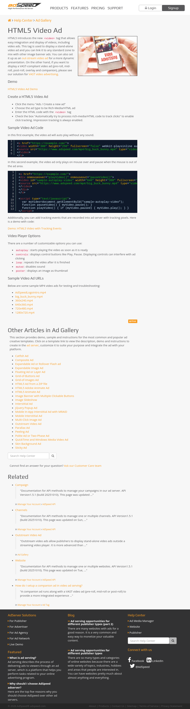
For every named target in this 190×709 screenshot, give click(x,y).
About (92, 706)
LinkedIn (155, 660)
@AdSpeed (140, 666)
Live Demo (16, 644)
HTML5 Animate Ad (27, 392)
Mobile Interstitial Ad (28, 416)
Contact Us (118, 706)
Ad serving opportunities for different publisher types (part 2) (90, 622)
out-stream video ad (35, 58)
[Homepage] (9, 20)
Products (59, 8)
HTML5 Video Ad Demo (23, 89)
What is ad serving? (22, 658)
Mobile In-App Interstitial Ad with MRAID (41, 411)
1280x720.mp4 (24, 312)
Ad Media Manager (142, 621)
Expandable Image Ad (29, 368)
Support (115, 8)
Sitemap (131, 706)
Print (132, 321)
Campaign (21, 485)
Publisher (136, 632)
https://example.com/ (48, 143)
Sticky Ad (21, 447)
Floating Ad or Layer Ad (30, 372)
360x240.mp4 (24, 300)
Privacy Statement (171, 706)
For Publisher (18, 621)
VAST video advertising (43, 74)
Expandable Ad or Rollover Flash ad (38, 364)
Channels (21, 510)
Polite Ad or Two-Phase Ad (32, 435)
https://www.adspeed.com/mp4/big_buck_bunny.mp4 (77, 149)
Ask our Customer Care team (82, 465)
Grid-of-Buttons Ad (27, 376)
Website (20, 560)
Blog (71, 615)
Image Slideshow (26, 400)
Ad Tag (45, 604)
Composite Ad (24, 360)
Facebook (136, 660)
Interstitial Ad (23, 403)
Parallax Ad (22, 427)
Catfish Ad (21, 356)
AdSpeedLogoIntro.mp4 (30, 292)
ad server (33, 345)
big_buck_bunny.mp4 (29, 296)
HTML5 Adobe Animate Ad (32, 388)
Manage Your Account (29, 504)
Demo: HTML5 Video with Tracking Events (34, 228)
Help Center (23, 20)
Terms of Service (148, 706)
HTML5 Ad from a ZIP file (31, 384)
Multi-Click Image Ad (28, 419)
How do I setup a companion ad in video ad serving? (48, 585)
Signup (173, 8)
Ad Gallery (43, 20)
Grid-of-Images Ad (27, 380)
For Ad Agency (18, 632)
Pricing (98, 8)
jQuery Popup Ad (26, 408)
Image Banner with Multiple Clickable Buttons (44, 396)
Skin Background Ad (28, 443)
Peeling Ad (22, 431)
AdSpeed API (48, 504)
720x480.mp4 (24, 308)
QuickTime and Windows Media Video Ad (41, 439)
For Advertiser (18, 626)
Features (79, 8)
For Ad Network (19, 638)
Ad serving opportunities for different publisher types (89, 651)
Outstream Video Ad (28, 424)
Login (152, 8)
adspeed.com (38, 706)
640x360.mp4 (24, 304)
